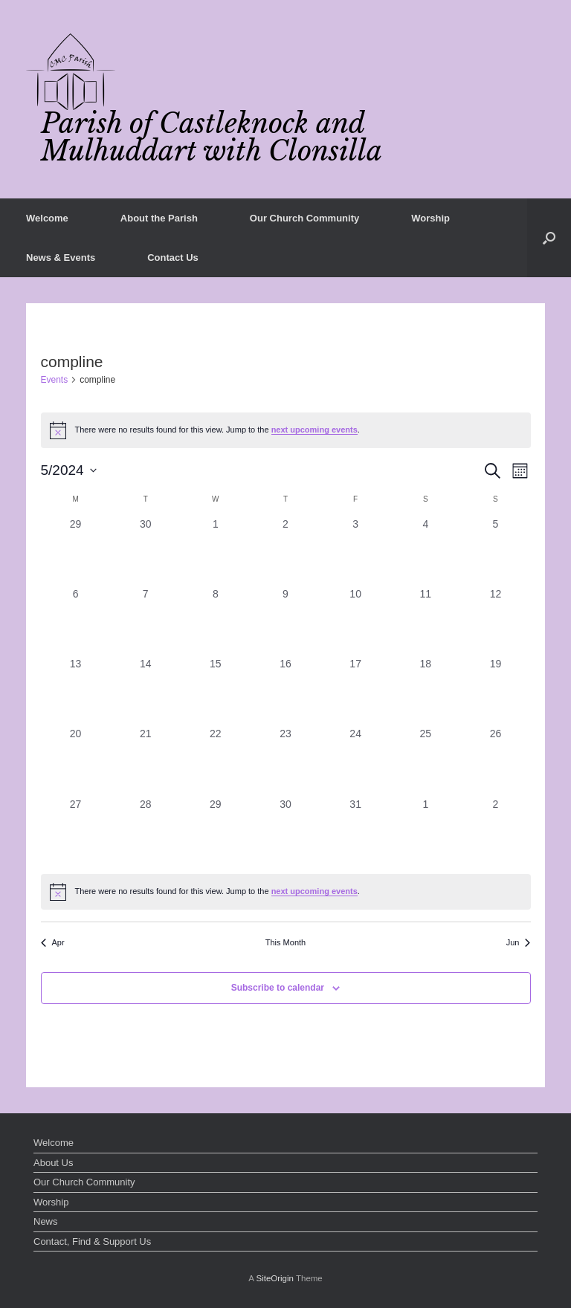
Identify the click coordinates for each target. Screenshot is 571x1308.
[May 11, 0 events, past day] (425, 621)
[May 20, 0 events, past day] (76, 761)
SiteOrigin (275, 1278)
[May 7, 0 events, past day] (146, 621)
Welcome (47, 218)
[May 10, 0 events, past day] (355, 621)
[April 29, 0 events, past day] (76, 551)
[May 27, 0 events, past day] (76, 832)
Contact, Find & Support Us (92, 1241)
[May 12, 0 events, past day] (495, 621)
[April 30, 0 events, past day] (146, 551)
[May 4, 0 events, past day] (425, 551)
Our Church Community (304, 218)
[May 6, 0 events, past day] (76, 621)
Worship (430, 218)
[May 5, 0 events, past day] (495, 551)
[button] (549, 237)
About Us (53, 1162)
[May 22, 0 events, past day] (216, 761)
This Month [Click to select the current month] (285, 942)
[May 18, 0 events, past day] (425, 691)
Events (54, 380)
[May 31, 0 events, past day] (355, 832)
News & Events (60, 257)
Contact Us (173, 257)
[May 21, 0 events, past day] (146, 761)
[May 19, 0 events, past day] (495, 691)
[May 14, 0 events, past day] (146, 691)
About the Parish (159, 218)
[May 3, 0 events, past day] (355, 551)
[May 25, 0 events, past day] (425, 761)
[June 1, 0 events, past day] (425, 832)
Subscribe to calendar (277, 987)
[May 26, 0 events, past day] (495, 761)
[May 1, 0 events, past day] (216, 551)
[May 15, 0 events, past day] (216, 691)
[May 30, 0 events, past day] (285, 832)
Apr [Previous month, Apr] (53, 942)
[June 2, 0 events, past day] (495, 832)
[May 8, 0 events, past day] (216, 621)
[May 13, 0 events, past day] (76, 691)
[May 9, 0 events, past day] (285, 621)
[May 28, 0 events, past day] (146, 832)
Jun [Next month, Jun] (518, 942)
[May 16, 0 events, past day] (285, 691)
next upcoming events (314, 429)
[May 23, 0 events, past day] (285, 761)
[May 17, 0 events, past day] (355, 691)
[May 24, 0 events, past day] (355, 761)
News (45, 1221)
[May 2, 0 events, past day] (285, 551)
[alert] (286, 430)
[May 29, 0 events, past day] (216, 832)
